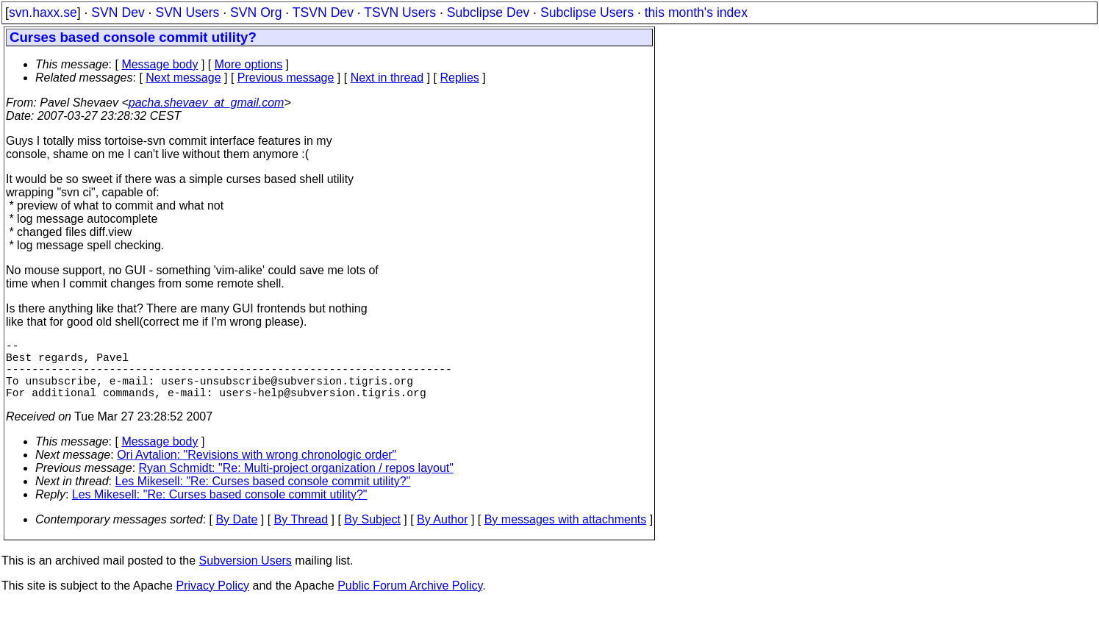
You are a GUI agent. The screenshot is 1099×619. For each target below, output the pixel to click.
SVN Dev (117, 12)
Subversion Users (245, 575)
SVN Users (187, 12)
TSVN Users (400, 12)
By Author (442, 534)
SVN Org (256, 12)
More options (249, 64)
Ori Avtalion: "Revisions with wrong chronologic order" (256, 469)
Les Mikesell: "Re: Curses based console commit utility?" (263, 496)
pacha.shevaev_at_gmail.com (206, 102)
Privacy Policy (212, 600)
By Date (236, 534)
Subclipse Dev (488, 12)
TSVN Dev (323, 12)
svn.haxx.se (43, 12)
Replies (459, 77)
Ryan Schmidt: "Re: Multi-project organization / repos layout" (296, 482)
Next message (183, 77)
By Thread (301, 534)
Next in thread (387, 77)
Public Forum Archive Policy (409, 600)
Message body (159, 64)
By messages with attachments (565, 534)
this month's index (696, 12)
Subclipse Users (587, 12)
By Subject (372, 534)
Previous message (285, 77)
